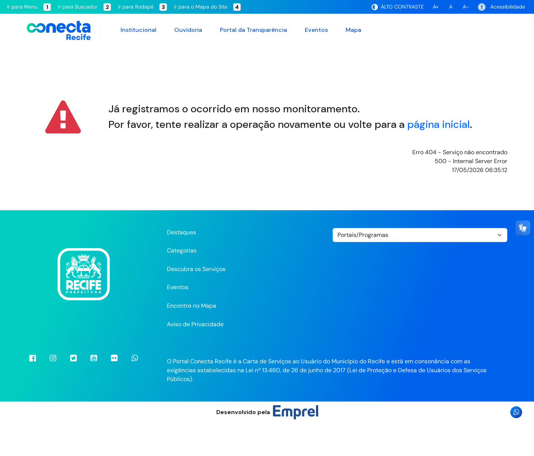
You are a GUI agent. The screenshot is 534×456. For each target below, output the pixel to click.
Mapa (353, 30)
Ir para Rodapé (142, 7)
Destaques (181, 264)
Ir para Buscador (84, 7)
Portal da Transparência (253, 30)
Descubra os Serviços (196, 301)
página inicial (438, 156)
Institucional (138, 30)
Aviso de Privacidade (195, 356)
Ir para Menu (29, 7)
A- (466, 6)
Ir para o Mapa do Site (207, 7)
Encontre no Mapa (191, 338)
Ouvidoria (188, 30)
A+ (436, 6)
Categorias (182, 283)
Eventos (316, 30)
